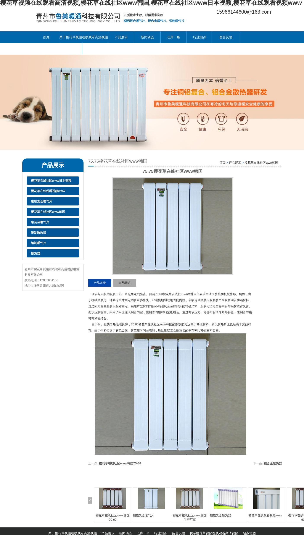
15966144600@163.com (243, 12)
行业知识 (199, 37)
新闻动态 (147, 37)
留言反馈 (225, 37)
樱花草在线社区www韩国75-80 (120, 463)
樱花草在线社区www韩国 (48, 211)
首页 (46, 37)
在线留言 (125, 282)
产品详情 (100, 282)
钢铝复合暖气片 (41, 201)
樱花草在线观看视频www (48, 191)
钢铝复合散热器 (220, 515)
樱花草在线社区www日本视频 (51, 180)
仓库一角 (173, 37)
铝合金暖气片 (40, 222)
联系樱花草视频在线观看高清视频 (57, 49)
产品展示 (121, 37)
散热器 (35, 253)
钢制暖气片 (38, 243)
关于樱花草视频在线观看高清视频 (83, 37)
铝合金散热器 (273, 463)
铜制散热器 (38, 232)
